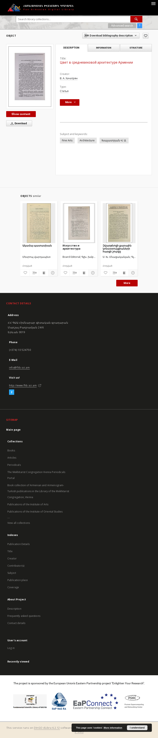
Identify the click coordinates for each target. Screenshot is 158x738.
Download (18, 123)
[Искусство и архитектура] (79, 223)
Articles (11, 457)
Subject (11, 573)
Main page (13, 429)
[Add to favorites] (146, 35)
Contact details (16, 623)
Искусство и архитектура (71, 247)
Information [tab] (103, 47)
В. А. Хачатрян (69, 78)
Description (14, 608)
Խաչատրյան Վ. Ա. (114, 140)
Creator (12, 558)
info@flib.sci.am (19, 367)
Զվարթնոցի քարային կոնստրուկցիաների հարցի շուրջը (117, 248)
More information (113, 727)
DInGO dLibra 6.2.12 (47, 728)
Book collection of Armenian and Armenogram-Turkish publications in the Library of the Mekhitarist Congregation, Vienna (38, 491)
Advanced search (122, 25)
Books (11, 450)
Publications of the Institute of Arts (28, 504)
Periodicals (14, 465)
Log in (11, 648)
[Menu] (153, 3)
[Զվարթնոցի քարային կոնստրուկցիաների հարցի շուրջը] (119, 223)
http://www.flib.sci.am (23, 385)
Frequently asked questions (23, 616)
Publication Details (18, 544)
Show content (21, 114)
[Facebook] (11, 392)
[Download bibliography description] (34, 272)
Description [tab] (71, 47)
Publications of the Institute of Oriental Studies (35, 511)
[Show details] (52, 272)
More (127, 283)
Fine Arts (67, 140)
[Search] (136, 19)
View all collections (18, 523)
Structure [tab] (136, 47)
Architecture (87, 140)
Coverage (13, 587)
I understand (137, 727)
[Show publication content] (43, 272)
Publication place (17, 580)
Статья (64, 91)
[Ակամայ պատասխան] (39, 223)
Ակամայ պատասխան (37, 245)
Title (10, 551)
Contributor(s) (15, 565)
